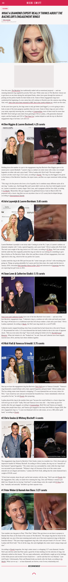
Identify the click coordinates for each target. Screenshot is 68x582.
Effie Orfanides (6, 20)
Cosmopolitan (37, 111)
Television (4, 8)
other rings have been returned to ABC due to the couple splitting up (30, 102)
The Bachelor (16, 90)
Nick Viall (38, 386)
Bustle (24, 324)
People (39, 175)
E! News (49, 249)
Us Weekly (6, 191)
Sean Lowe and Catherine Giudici (12, 317)
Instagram (55, 265)
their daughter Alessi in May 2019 (29, 265)
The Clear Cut (29, 116)
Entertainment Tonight (17, 196)
